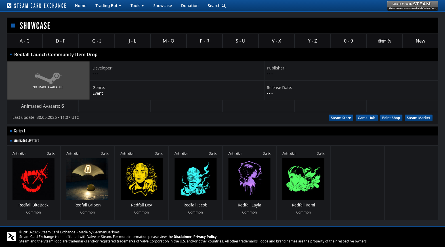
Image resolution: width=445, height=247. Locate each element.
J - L (132, 41)
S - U (240, 41)
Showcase (162, 5)
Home (80, 5)
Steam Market (418, 117)
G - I (96, 41)
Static (51, 153)
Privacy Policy (205, 236)
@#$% (384, 41)
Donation (190, 5)
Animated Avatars (26, 140)
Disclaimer (183, 236)
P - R (204, 41)
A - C (25, 41)
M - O (168, 41)
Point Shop (391, 117)
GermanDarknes (106, 232)
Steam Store (341, 117)
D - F (60, 41)
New (420, 41)
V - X (276, 41)
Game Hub (366, 117)
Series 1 (19, 131)
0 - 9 (348, 41)
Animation (19, 153)
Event (98, 93)
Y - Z (312, 41)
